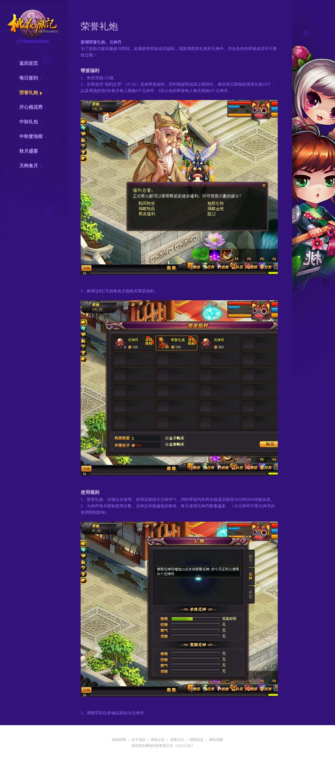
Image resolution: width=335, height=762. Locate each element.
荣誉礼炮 (28, 92)
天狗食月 (28, 165)
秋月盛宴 (28, 151)
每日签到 (28, 77)
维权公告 (158, 740)
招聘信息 (197, 740)
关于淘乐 (138, 740)
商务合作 (177, 740)
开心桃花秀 (31, 107)
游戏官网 (119, 740)
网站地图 (216, 740)
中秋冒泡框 (31, 136)
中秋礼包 (28, 121)
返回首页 (28, 63)
